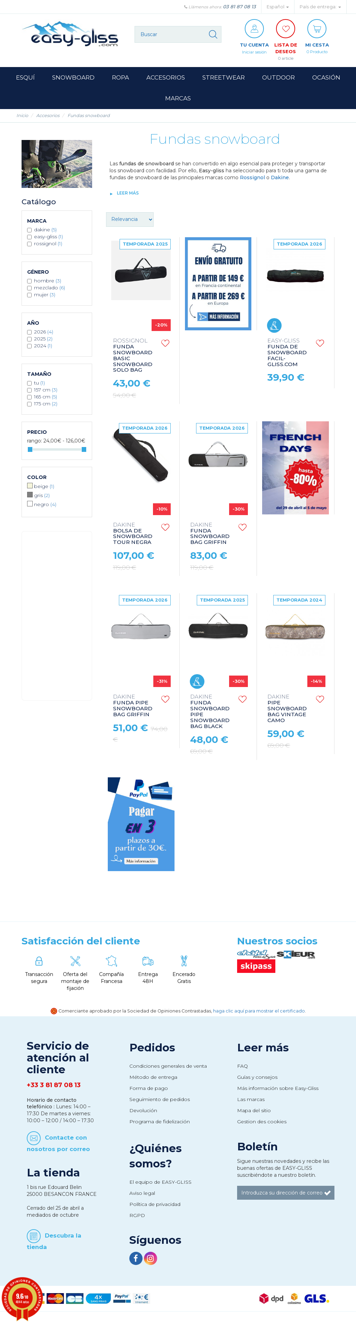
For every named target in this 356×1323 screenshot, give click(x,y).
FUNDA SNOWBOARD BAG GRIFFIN (209, 534)
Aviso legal (142, 1194)
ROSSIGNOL (48, 244)
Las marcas (251, 1100)
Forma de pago (148, 1089)
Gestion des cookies (261, 1122)
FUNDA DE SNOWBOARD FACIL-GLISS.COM (287, 353)
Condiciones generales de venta (168, 1067)
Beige (44, 487)
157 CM (45, 390)
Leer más (128, 193)
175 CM (45, 404)
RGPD (137, 1216)
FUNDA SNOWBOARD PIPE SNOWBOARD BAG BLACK (209, 712)
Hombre (47, 281)
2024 (43, 346)
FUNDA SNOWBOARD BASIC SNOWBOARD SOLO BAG (132, 356)
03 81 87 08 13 (239, 6)
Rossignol (252, 178)
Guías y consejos (257, 1078)
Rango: (34, 441)
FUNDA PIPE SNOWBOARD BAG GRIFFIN (132, 706)
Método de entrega (153, 1078)
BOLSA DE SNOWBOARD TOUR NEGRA (132, 534)
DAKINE (45, 230)
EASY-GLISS (48, 237)
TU (39, 383)
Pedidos (152, 1048)
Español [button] (278, 6)
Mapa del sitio (254, 1111)
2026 (43, 332)
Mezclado (49, 288)
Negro (45, 505)
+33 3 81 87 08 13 (54, 1086)
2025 (43, 339)
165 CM (45, 397)
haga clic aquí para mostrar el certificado (259, 1011)
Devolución (143, 1111)
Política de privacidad (154, 1205)
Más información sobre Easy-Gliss (277, 1089)
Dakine (280, 178)
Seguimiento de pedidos (159, 1100)
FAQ (242, 1067)
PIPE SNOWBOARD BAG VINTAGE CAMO (287, 709)
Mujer (44, 295)
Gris (42, 496)
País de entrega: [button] (320, 6)
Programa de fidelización (159, 1122)
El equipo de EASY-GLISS (160, 1183)
